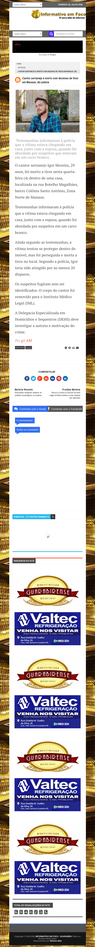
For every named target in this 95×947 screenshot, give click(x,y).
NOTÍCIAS (22, 68)
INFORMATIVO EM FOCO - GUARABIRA (54, 936)
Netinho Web (56, 941)
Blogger (53, 55)
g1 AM (26, 340)
